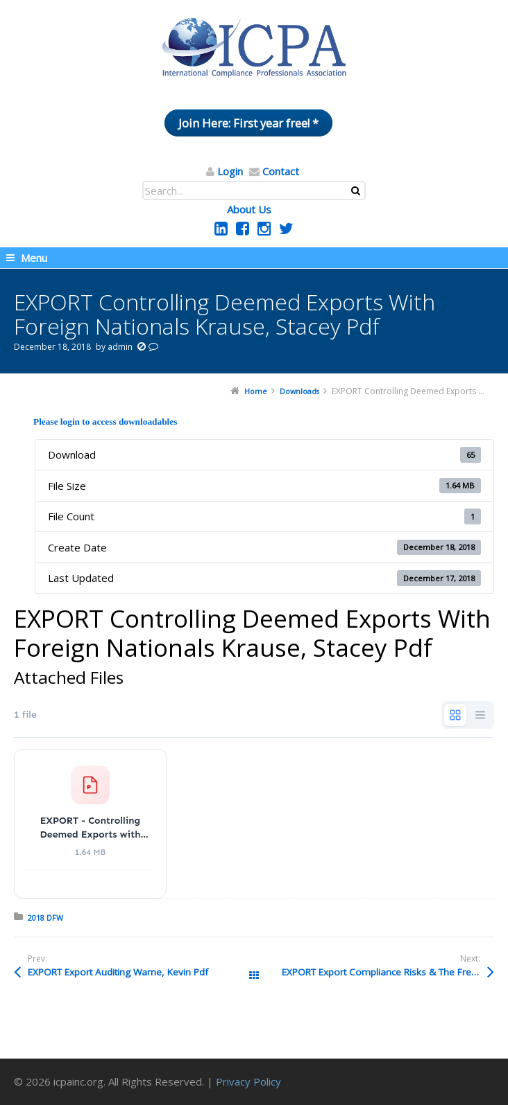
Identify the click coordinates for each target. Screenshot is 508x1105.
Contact (280, 171)
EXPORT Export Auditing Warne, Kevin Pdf (118, 972)
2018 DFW (45, 917)
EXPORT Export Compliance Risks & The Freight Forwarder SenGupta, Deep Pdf (388, 972)
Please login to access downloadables (105, 421)
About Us (249, 209)
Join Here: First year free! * (248, 123)
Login (230, 171)
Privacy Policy (248, 1081)
